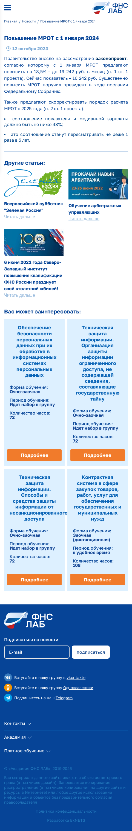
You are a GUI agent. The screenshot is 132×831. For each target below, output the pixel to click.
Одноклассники (78, 687)
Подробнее (34, 455)
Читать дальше (19, 217)
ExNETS (77, 820)
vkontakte (76, 677)
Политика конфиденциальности (66, 811)
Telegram (64, 697)
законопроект (111, 58)
